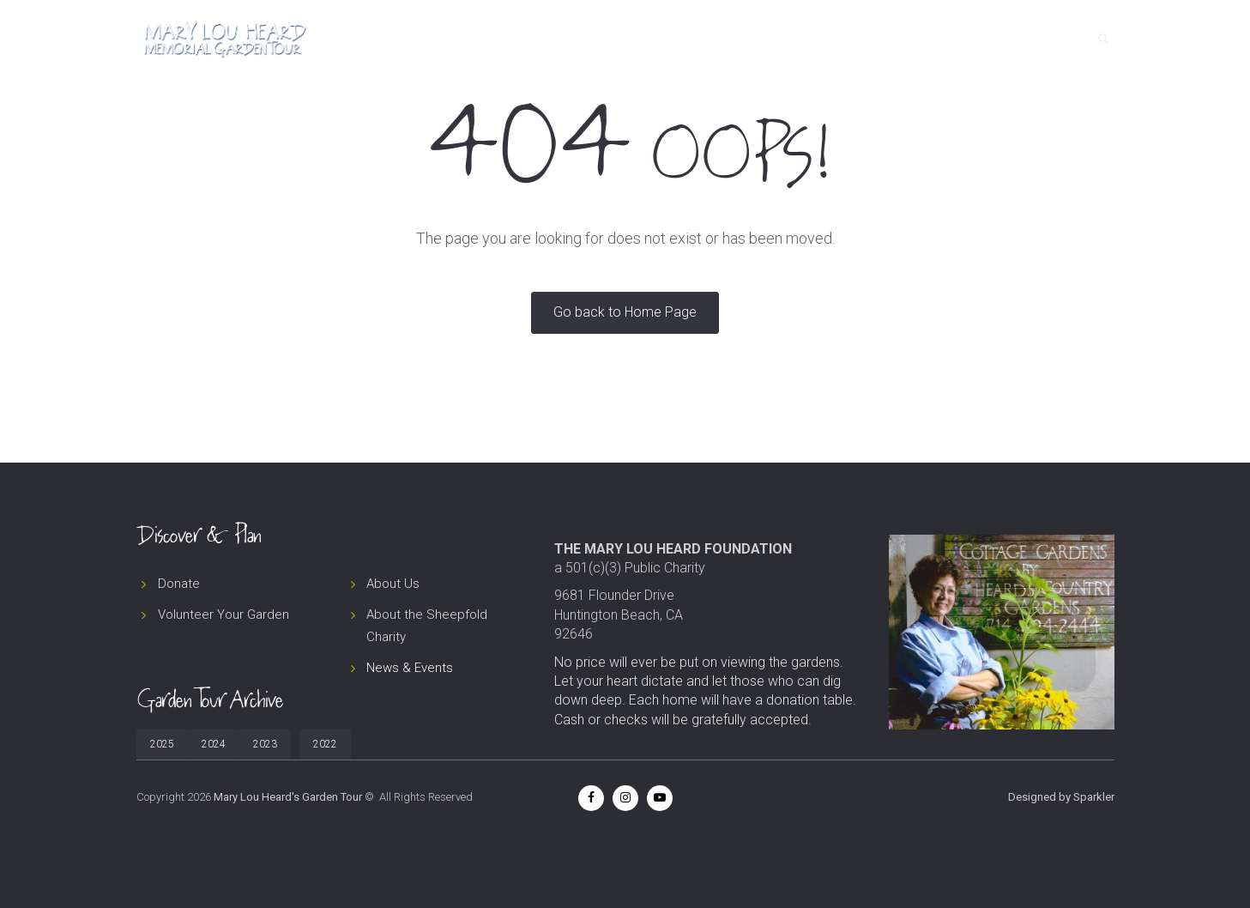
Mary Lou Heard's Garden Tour (288, 796)
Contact (1034, 39)
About (835, 39)
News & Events (409, 667)
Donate (960, 39)
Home (717, 39)
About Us (393, 583)
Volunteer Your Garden (223, 614)
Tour (774, 39)
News (896, 39)
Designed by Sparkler (1061, 796)
